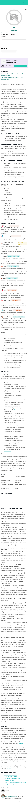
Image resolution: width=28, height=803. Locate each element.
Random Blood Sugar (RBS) (10, 775)
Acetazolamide (7, 451)
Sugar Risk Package (9, 780)
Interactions (11, 77)
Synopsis (17, 77)
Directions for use (16, 73)
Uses (2, 73)
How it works (8, 73)
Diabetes (4, 36)
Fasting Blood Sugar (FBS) (10, 776)
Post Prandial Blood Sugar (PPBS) (12, 778)
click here (21, 743)
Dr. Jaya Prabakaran (11, 796)
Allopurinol (16, 409)
